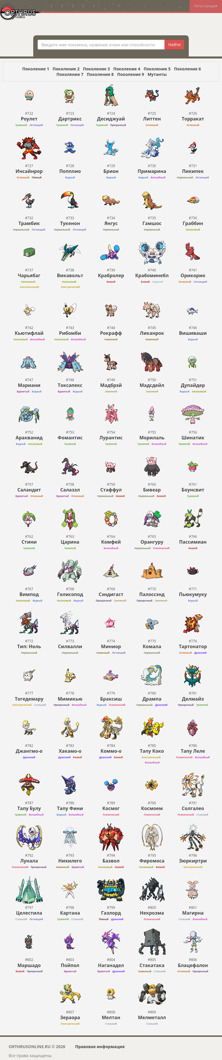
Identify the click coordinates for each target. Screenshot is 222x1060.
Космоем (152, 808)
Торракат (193, 119)
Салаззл (70, 490)
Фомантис (70, 437)
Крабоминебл (152, 275)
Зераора (70, 1017)
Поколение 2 (66, 69)
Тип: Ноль (29, 646)
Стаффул (111, 490)
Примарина (152, 171)
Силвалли (70, 646)
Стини (29, 542)
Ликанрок (152, 333)
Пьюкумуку (193, 594)
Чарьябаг (29, 275)
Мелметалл (152, 1017)
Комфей (111, 542)
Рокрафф (111, 333)
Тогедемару (29, 699)
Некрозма (152, 913)
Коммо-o (111, 751)
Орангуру (151, 542)
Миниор (111, 646)
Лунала (29, 861)
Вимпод (29, 594)
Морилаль (151, 437)
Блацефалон (193, 965)
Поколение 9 (130, 74)
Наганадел (111, 965)
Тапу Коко (152, 751)
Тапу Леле (193, 751)
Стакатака (151, 965)
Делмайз (193, 699)
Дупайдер (193, 385)
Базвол (110, 861)
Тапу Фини (70, 808)
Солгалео (193, 808)
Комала (152, 646)
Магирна (193, 913)
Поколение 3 (96, 69)
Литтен (152, 119)
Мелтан (111, 1017)
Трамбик (29, 223)
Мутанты (156, 74)
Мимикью (70, 699)
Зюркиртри (193, 861)
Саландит (29, 490)
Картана (70, 913)
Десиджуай (111, 119)
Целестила (29, 913)
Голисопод (70, 594)
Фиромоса (151, 861)
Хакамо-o (70, 751)
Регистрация (205, 5)
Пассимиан (193, 542)
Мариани (29, 385)
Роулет (29, 119)
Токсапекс (70, 385)
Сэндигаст (111, 594)
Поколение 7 (69, 74)
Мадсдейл (152, 385)
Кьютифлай (29, 333)
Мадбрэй (111, 385)
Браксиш (111, 699)
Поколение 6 (187, 69)
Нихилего (70, 861)
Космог (111, 808)
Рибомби (70, 333)
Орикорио (192, 275)
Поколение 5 (157, 69)
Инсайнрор (29, 171)
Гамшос (152, 223)
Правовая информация (100, 1046)
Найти (174, 44)
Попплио (70, 171)
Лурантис (111, 437)
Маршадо (29, 965)
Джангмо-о (29, 751)
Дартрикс (70, 119)
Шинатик (193, 437)
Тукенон (70, 223)
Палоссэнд (152, 594)
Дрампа (152, 699)
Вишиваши (193, 333)
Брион (111, 171)
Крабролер (111, 275)
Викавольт (70, 275)
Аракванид (29, 437)
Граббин (193, 223)
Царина (70, 542)
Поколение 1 (35, 69)
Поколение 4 (126, 69)
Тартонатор (193, 646)
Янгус (111, 223)
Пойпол (70, 965)
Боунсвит (193, 490)
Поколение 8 (100, 74)
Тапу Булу (29, 808)
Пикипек (193, 171)
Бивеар (152, 490)
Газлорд (111, 913)
